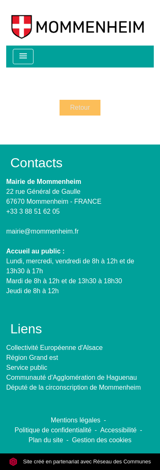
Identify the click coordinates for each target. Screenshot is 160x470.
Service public (27, 367)
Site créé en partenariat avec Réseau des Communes (80, 461)
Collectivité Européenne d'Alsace (54, 347)
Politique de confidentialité (52, 430)
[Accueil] (77, 22)
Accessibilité (118, 430)
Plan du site (46, 439)
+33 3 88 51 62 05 (33, 211)
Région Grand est (32, 357)
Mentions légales (75, 420)
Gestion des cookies (101, 439)
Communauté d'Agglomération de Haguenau (71, 377)
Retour (80, 107)
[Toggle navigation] (23, 56)
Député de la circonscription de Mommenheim (73, 387)
